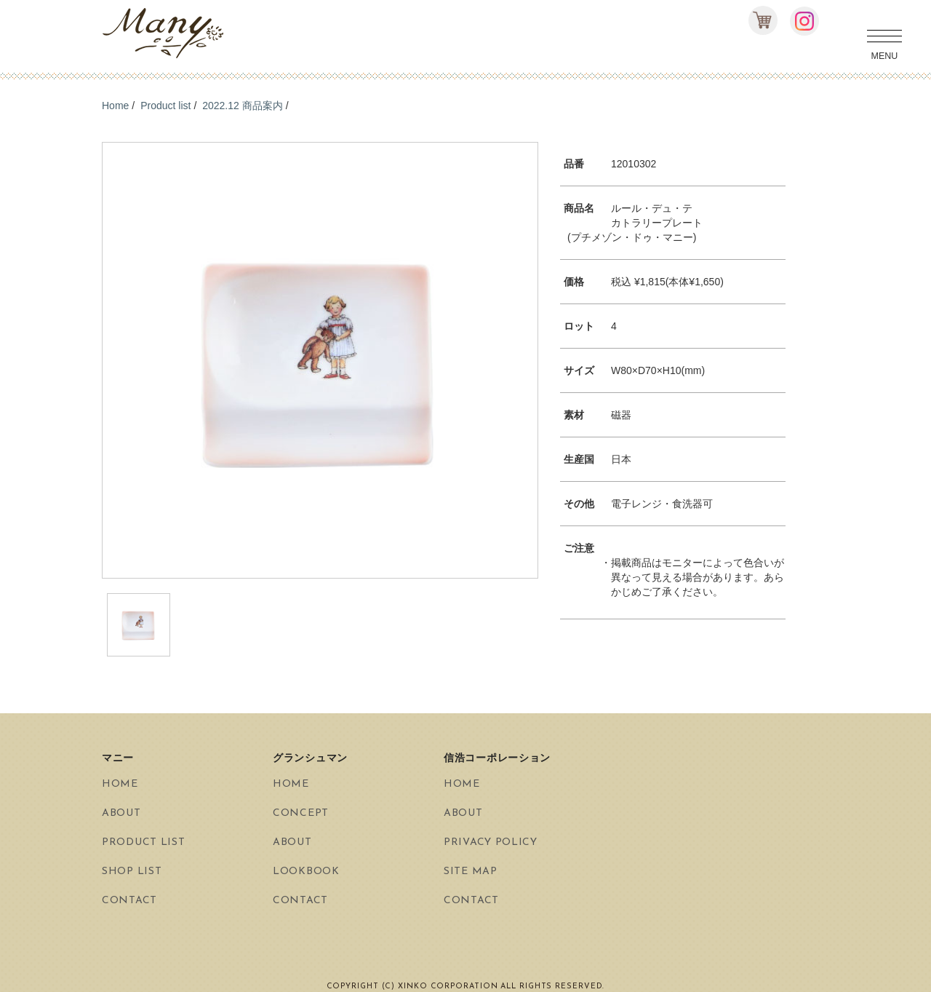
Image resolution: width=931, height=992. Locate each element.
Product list (165, 105)
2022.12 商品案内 (242, 105)
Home (115, 105)
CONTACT (129, 900)
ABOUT (121, 813)
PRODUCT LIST (143, 842)
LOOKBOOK (306, 871)
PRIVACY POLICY (491, 842)
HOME (120, 784)
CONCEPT (301, 813)
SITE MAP (471, 871)
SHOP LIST (131, 871)
